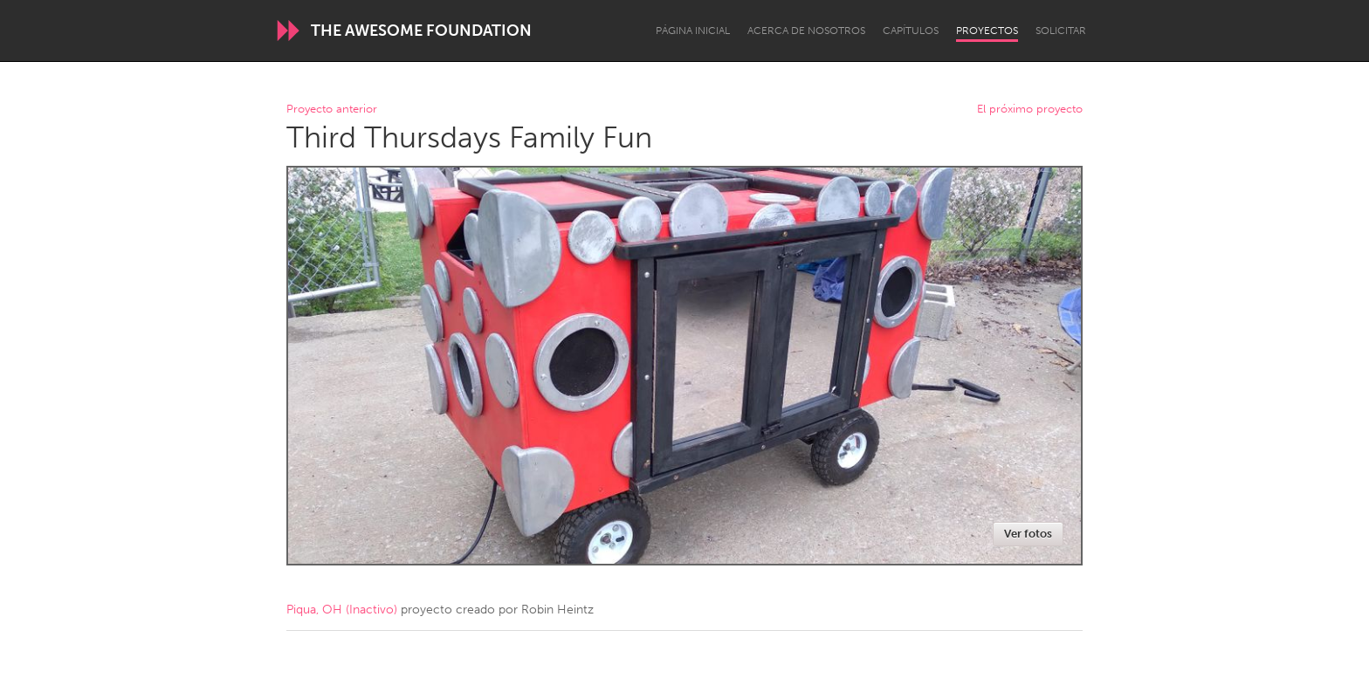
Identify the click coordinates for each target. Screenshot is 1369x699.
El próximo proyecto (1030, 109)
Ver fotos (1028, 533)
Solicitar (1060, 30)
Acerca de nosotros (806, 30)
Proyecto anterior (331, 109)
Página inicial (693, 30)
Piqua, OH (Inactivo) (341, 609)
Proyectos (987, 30)
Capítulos (911, 30)
